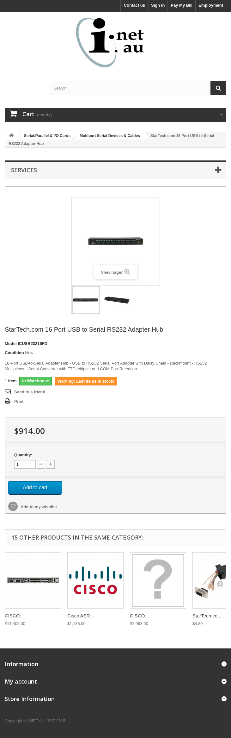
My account (21, 681)
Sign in (158, 5)
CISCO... (14, 615)
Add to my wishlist (38, 506)
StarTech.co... (207, 615)
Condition (14, 352)
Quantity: (23, 455)
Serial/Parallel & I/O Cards (47, 136)
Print (19, 401)
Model (11, 343)
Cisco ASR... (80, 615)
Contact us (134, 5)
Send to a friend (29, 392)
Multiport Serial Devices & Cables (110, 136)
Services (24, 170)
